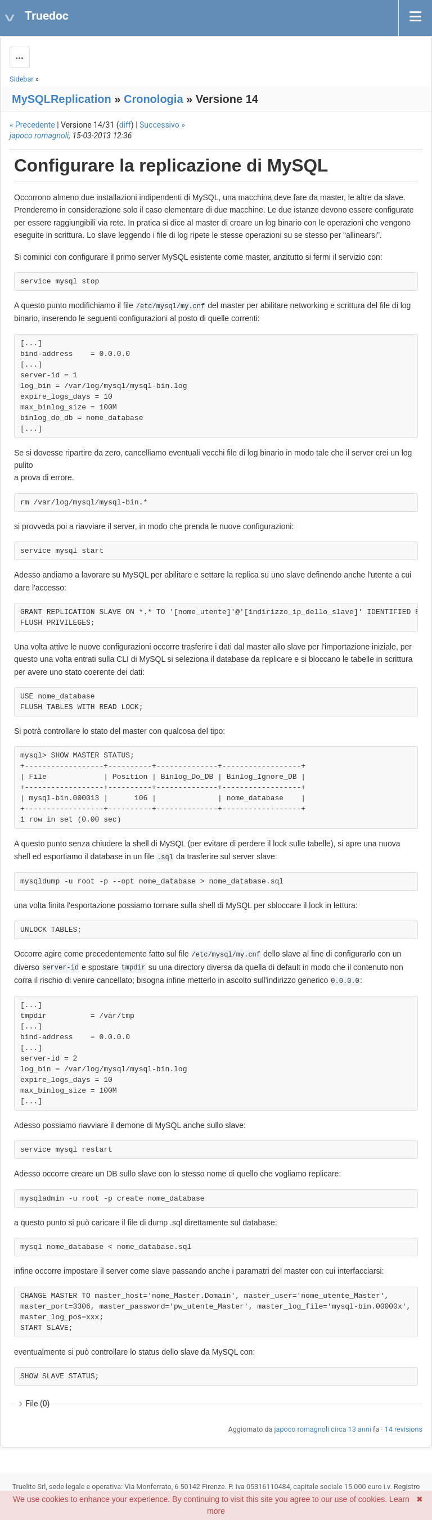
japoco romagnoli (39, 135)
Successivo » (162, 124)
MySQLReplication (61, 99)
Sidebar (22, 79)
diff (125, 124)
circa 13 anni (351, 1429)
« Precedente (32, 124)
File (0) (38, 1403)
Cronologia (153, 99)
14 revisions (403, 1429)
